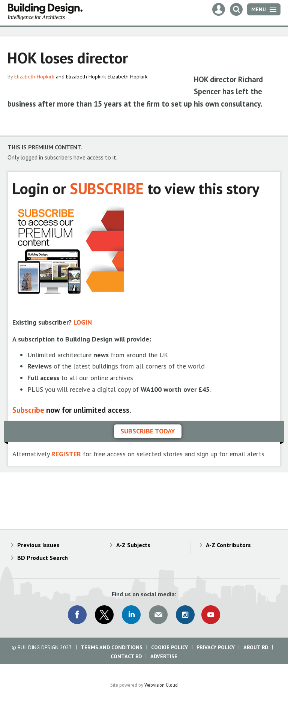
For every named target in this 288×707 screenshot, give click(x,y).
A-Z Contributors (228, 545)
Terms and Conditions (111, 647)
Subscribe (28, 410)
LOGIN (83, 322)
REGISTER (66, 454)
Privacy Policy (215, 647)
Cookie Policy (169, 647)
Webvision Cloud (161, 685)
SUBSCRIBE (107, 188)
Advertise (163, 656)
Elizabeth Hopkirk (34, 76)
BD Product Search (42, 557)
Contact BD (126, 656)
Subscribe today (147, 431)
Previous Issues (38, 545)
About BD (255, 647)
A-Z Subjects (133, 545)
